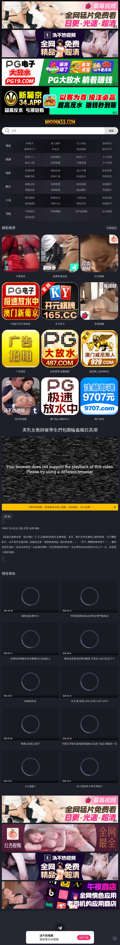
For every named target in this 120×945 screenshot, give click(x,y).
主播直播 (81, 162)
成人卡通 (81, 170)
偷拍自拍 (55, 170)
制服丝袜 (30, 176)
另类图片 (107, 189)
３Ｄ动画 (107, 156)
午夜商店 (30, 211)
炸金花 (55, 149)
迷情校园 (30, 203)
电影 (8, 173)
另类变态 (107, 176)
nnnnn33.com (60, 122)
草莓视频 (55, 211)
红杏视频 (107, 211)
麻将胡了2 (29, 149)
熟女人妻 (30, 162)
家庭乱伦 (55, 197)
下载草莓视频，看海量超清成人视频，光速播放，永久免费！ (72, 507)
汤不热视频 (81, 211)
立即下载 (84, 937)
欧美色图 (81, 184)
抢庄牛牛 (107, 149)
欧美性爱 (107, 170)
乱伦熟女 (81, 176)
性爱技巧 (107, 203)
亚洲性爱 (30, 170)
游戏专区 (107, 143)
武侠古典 (107, 197)
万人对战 (81, 143)
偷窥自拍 (30, 184)
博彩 (8, 146)
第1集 (7, 516)
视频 (8, 159)
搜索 (111, 130)
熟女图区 (81, 189)
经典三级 (55, 176)
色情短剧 (30, 217)
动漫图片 (107, 184)
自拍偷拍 (55, 156)
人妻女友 (81, 197)
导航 (8, 214)
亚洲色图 (55, 184)
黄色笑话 (81, 203)
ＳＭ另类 (107, 162)
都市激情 (30, 197)
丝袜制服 (55, 162)
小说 (8, 200)
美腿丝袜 (30, 189)
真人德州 (55, 143)
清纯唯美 (55, 189)
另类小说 (55, 203)
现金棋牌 (81, 149)
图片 (8, 186)
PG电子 (30, 143)
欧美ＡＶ (81, 156)
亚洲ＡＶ (30, 156)
